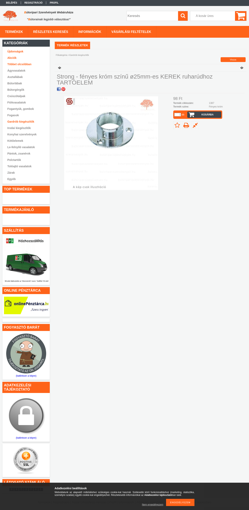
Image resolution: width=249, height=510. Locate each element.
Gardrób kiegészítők (20, 121)
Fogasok (13, 115)
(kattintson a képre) (26, 375)
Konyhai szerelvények (22, 134)
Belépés (11, 2)
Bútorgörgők (15, 89)
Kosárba (207, 114)
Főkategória (61, 55)
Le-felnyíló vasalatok (21, 147)
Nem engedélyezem (152, 504)
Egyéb (11, 179)
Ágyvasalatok (16, 70)
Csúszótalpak (16, 96)
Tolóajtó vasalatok (19, 166)
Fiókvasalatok (16, 102)
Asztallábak (15, 77)
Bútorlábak (14, 83)
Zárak (11, 172)
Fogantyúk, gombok (20, 108)
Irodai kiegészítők (19, 128)
